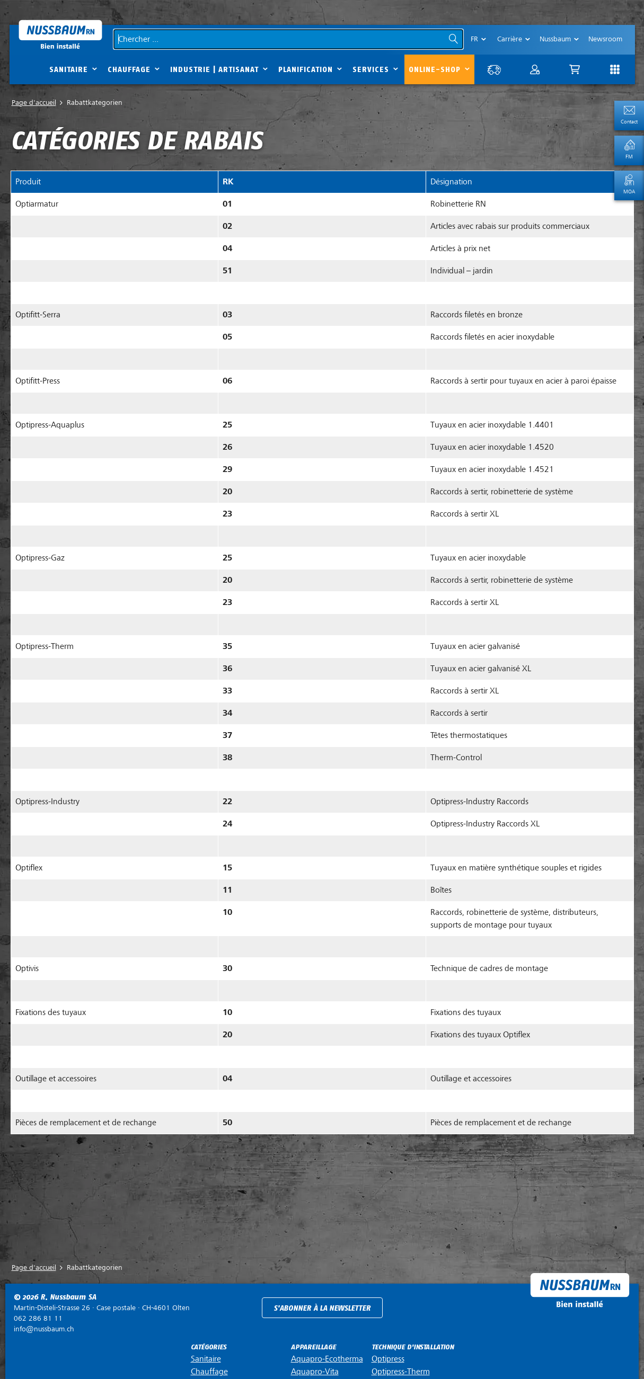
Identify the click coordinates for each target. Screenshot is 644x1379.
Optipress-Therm (401, 1369)
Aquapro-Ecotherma (327, 1357)
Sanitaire (68, 69)
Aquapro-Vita (315, 1369)
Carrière (509, 38)
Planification (305, 69)
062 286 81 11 (38, 1316)
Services (370, 69)
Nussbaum (555, 38)
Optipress (388, 1357)
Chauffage (129, 69)
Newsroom (605, 38)
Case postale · (102, 1305)
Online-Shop (435, 69)
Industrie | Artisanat (214, 69)
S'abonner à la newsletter (322, 1306)
